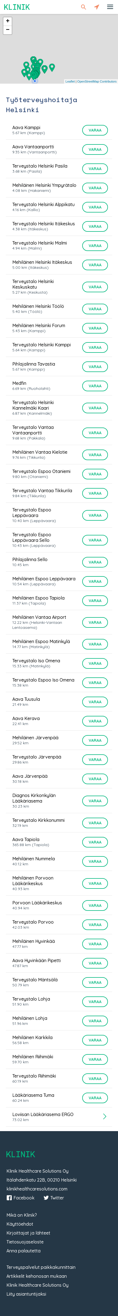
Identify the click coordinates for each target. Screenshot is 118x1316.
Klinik (17, 6)
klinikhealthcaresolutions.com (36, 1189)
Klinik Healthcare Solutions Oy (37, 1285)
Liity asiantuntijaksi (26, 1294)
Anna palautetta (23, 1251)
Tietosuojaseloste (25, 1242)
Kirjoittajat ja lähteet (28, 1233)
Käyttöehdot (19, 1224)
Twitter (53, 1198)
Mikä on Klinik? (21, 1215)
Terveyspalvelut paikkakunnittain (40, 1267)
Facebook (20, 1198)
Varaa (95, 130)
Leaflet (70, 81)
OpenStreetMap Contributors (97, 81)
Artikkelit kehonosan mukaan (36, 1276)
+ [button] (8, 21)
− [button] (8, 30)
